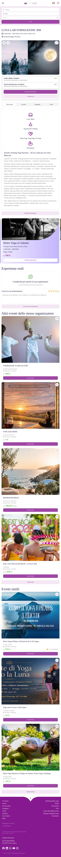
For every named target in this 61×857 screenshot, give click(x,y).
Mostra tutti (30, 582)
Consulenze (55, 816)
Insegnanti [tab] (37, 104)
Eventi (4, 803)
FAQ (57, 808)
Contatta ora (30, 96)
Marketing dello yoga (52, 801)
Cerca (30, 21)
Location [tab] (23, 104)
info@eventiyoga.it (8, 838)
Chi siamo (5, 801)
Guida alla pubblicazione (51, 811)
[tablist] (30, 104)
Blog (3, 818)
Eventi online (6, 806)
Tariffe (57, 803)
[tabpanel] (30, 159)
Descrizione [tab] (9, 104)
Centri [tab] (51, 104)
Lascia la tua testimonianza (30, 306)
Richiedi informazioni (30, 91)
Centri (4, 811)
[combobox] (30, 14)
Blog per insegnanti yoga (51, 813)
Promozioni (55, 806)
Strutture (5, 813)
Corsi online (6, 816)
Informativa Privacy (8, 823)
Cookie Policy (6, 826)
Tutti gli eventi (30, 791)
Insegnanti (5, 808)
